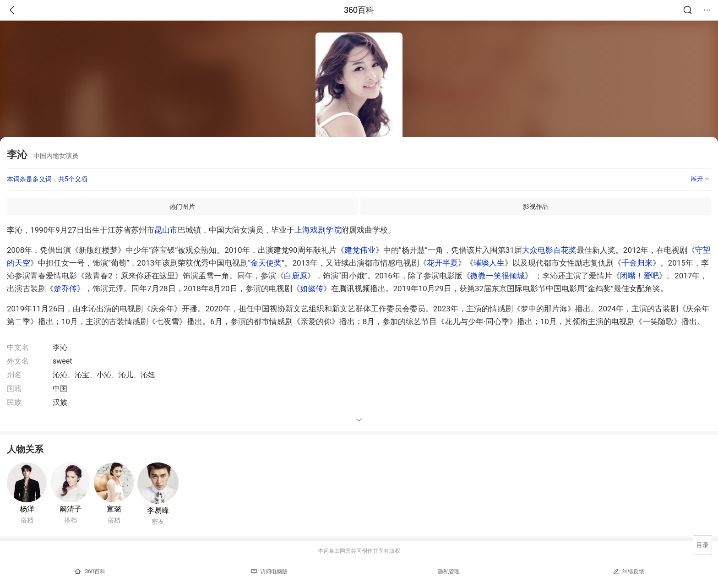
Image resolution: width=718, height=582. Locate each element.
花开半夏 (442, 262)
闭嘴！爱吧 (639, 275)
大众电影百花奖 (549, 250)
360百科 (359, 10)
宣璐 (114, 509)
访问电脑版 (269, 571)
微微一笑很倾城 (497, 275)
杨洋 (27, 509)
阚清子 (71, 509)
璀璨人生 (489, 262)
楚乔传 (65, 288)
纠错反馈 (628, 571)
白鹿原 (295, 275)
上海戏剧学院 (317, 229)
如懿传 (311, 288)
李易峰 (158, 510)
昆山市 (166, 229)
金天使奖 (266, 262)
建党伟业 (359, 250)
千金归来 (637, 262)
